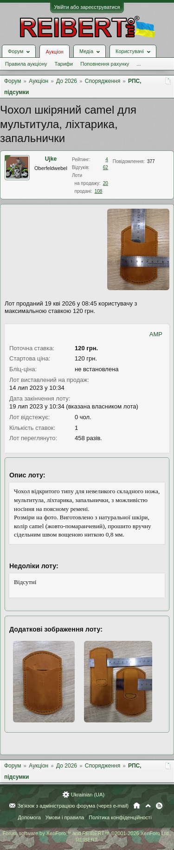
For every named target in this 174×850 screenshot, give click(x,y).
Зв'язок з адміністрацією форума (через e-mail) (73, 806)
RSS (159, 805)
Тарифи (63, 64)
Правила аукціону (26, 64)
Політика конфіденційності (120, 817)
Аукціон (54, 51)
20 (105, 183)
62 (105, 167)
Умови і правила (64, 817)
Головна (136, 805)
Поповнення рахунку (104, 64)
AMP (155, 334)
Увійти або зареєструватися (87, 7)
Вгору (148, 805)
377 (151, 161)
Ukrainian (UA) (87, 794)
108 (99, 191)
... (138, 64)
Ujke (51, 159)
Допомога (29, 817)
